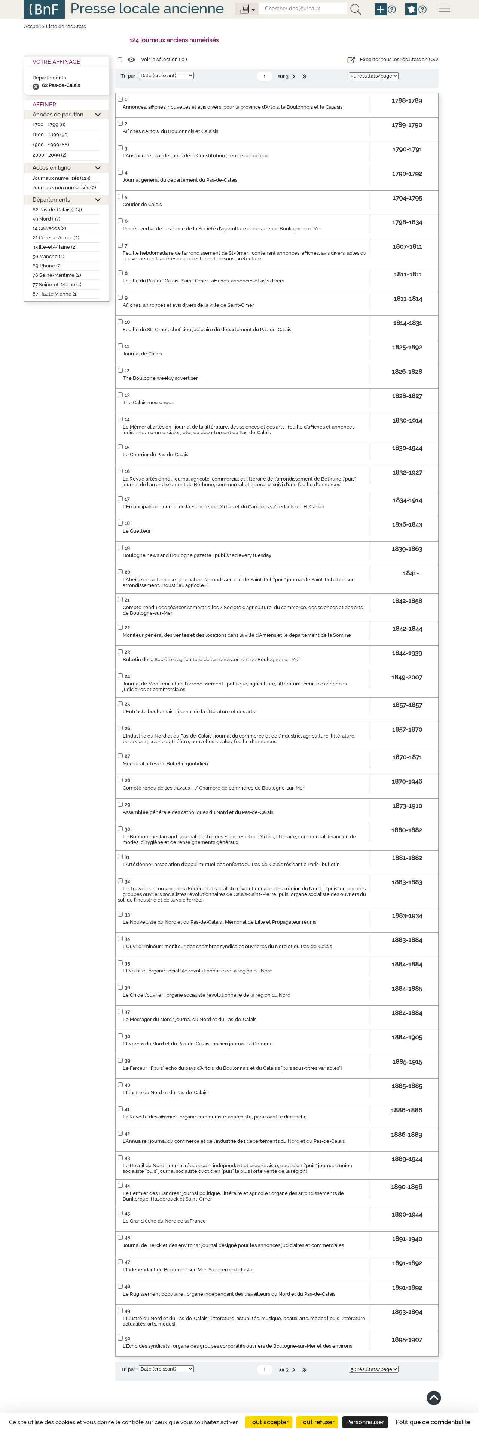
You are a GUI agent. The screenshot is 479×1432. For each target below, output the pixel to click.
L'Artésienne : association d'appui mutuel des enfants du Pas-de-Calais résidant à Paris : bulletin (231, 864)
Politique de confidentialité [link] (433, 1422)
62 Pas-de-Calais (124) (57, 209)
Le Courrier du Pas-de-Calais (155, 454)
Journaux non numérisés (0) (64, 187)
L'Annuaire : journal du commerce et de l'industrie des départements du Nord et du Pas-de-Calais (234, 1141)
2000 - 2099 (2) (50, 155)
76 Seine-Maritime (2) (57, 275)
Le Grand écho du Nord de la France (164, 1221)
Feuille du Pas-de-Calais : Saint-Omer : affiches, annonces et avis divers (203, 281)
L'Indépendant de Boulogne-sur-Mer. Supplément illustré (188, 1269)
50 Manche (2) (48, 256)
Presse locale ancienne (147, 8)
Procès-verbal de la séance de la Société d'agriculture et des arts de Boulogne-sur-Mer (222, 228)
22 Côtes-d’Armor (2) (56, 237)
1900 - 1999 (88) (51, 145)
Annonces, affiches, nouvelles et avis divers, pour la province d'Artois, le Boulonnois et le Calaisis (232, 107)
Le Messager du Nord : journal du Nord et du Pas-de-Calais (189, 1019)
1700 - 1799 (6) (49, 124)
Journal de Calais (142, 354)
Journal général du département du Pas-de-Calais (180, 180)
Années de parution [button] (58, 114)
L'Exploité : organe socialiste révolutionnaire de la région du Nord (197, 971)
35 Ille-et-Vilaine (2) (55, 247)
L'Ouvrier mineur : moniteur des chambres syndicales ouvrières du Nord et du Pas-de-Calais (227, 946)
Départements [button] (51, 199)
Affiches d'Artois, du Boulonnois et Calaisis (170, 131)
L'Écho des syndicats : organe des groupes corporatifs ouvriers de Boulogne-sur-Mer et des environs (237, 1346)
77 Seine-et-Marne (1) (57, 284)
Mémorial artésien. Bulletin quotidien (165, 763)
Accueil (32, 26)
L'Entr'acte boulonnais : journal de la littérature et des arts (189, 711)
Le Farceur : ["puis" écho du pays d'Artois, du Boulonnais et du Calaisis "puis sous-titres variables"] (232, 1068)
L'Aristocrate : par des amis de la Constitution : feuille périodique (196, 155)
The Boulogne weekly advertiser (160, 378)
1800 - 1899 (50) (51, 134)
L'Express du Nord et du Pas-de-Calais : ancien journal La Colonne (198, 1044)
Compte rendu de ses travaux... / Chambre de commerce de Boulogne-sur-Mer (214, 788)
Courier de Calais (142, 204)
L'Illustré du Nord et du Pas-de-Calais (165, 1092)
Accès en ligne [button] (52, 167)
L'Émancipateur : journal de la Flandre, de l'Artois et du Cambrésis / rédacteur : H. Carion (223, 506)
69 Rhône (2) (47, 266)
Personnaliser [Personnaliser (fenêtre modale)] (365, 1422)
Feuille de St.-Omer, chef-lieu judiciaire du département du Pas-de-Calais (207, 329)
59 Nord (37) (46, 219)
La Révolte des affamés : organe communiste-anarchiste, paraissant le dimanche (215, 1117)
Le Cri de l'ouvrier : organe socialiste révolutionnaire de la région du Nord (206, 995)
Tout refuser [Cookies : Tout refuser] (317, 1422)
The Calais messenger (148, 402)
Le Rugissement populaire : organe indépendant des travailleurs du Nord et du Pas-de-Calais (229, 1294)
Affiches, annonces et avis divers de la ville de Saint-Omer (188, 305)
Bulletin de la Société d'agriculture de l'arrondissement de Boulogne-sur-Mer (211, 659)
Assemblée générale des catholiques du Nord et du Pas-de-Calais (198, 812)
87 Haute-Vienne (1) (55, 294)
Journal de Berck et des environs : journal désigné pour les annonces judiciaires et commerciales (233, 1245)
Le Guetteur (137, 531)
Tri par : (129, 76)
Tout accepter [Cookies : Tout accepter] (269, 1422)
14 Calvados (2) (49, 228)
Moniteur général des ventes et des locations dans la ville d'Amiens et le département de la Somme (237, 635)
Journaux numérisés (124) (62, 178)
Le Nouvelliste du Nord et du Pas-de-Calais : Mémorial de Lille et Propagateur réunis (219, 922)
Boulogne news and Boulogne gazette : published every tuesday (197, 555)
